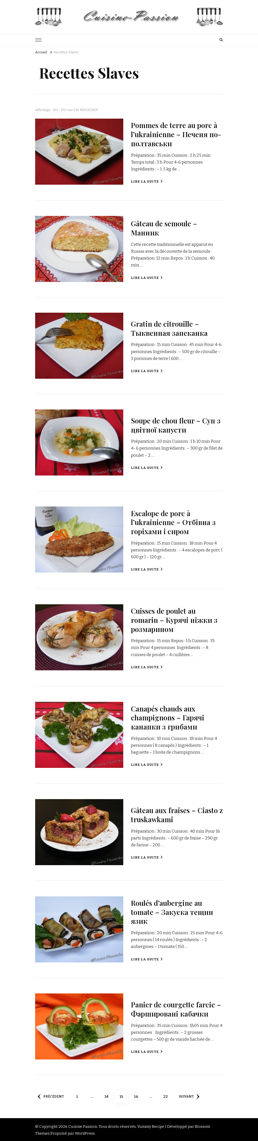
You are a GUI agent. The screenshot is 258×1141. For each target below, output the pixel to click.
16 (139, 1093)
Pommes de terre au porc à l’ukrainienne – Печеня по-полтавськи (177, 134)
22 (168, 1093)
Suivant (190, 1095)
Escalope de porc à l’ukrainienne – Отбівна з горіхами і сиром (174, 522)
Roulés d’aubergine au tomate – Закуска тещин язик (173, 911)
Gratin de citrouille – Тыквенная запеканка (170, 328)
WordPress (85, 1132)
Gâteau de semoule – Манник (165, 227)
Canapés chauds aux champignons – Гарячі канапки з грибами (168, 717)
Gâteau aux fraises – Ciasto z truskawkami (176, 814)
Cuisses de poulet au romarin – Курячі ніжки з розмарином (175, 619)
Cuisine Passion (82, 1125)
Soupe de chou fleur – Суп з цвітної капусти (174, 424)
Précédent (51, 1095)
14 (109, 1093)
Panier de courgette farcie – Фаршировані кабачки (174, 1008)
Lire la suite (147, 181)
